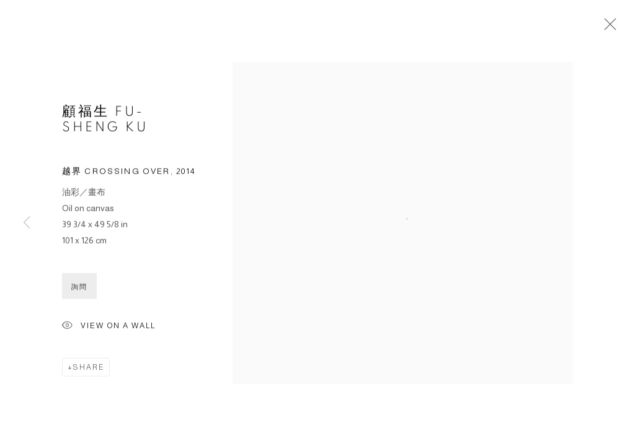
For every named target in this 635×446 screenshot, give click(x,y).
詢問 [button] (79, 287)
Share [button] (88, 367)
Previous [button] (26, 223)
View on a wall (109, 327)
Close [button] (607, 28)
